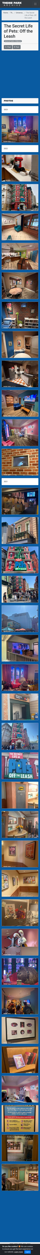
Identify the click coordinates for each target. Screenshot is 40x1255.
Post (8, 47)
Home (5, 13)
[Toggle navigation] (35, 4)
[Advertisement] (20, 73)
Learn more (18, 1252)
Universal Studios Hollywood (13, 41)
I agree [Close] (27, 1252)
